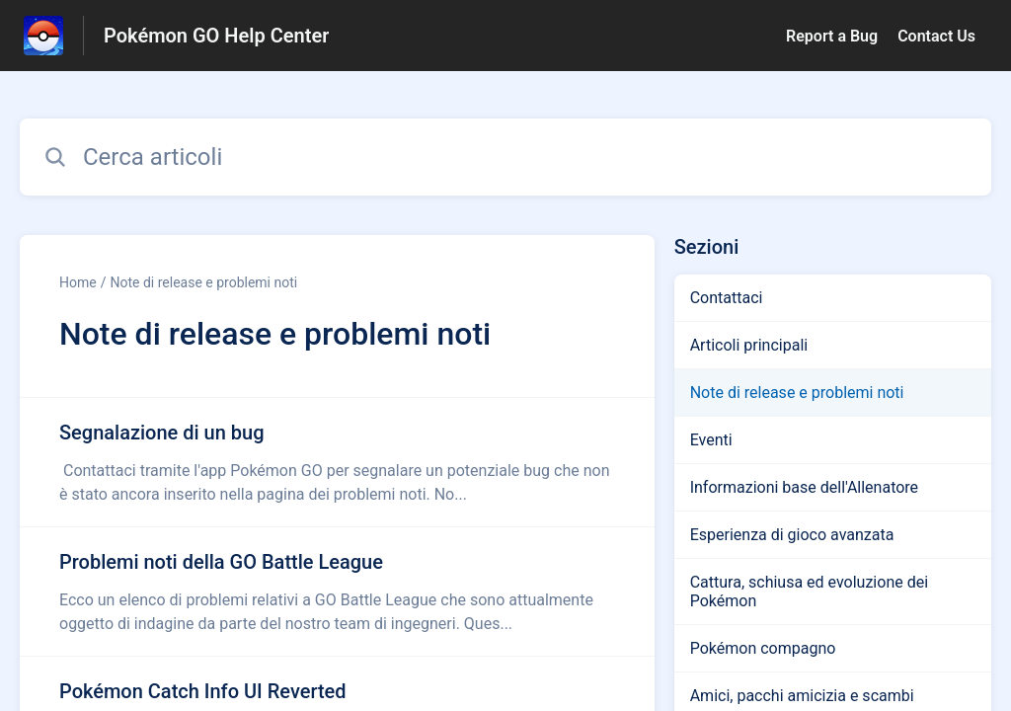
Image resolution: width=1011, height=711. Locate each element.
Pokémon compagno (763, 648)
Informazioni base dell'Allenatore (804, 487)
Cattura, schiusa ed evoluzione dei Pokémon (809, 591)
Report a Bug (832, 36)
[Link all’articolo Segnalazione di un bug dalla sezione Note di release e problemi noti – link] (337, 462)
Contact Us (936, 36)
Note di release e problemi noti (203, 282)
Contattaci (726, 297)
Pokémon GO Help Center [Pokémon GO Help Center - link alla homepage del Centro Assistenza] (216, 35)
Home (78, 282)
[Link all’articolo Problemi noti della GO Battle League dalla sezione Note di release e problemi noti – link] (337, 591)
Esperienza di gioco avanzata (792, 534)
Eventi (711, 440)
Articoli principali (749, 345)
